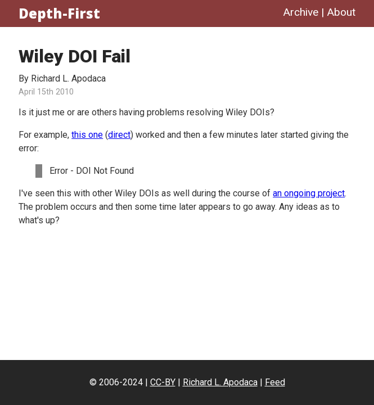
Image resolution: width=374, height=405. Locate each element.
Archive (300, 12)
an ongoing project (309, 193)
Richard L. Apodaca (220, 382)
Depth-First (59, 13)
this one (87, 134)
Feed (275, 382)
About (341, 12)
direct (119, 134)
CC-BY (162, 382)
